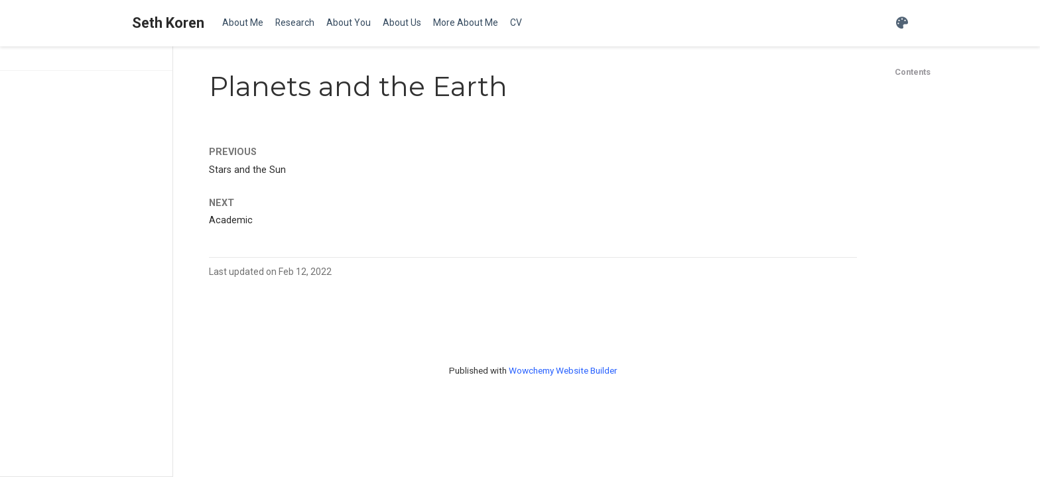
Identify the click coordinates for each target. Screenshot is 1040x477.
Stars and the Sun (247, 170)
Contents (913, 72)
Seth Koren (168, 23)
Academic (231, 220)
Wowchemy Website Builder (563, 370)
